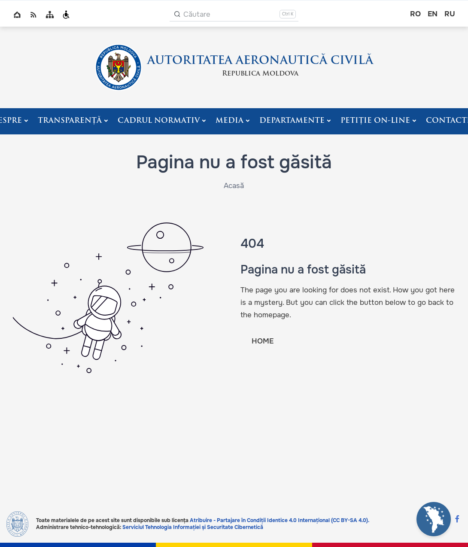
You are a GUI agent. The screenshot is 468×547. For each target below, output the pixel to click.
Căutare (196, 14)
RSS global (33, 14)
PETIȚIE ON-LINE (375, 121)
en (433, 13)
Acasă (234, 185)
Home (17, 14)
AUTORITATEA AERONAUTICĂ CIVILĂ (260, 61)
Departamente (292, 121)
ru (449, 13)
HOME (263, 341)
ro (415, 13)
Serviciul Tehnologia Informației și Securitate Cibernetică (192, 527)
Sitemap (50, 14)
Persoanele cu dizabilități (66, 14)
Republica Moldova (260, 73)
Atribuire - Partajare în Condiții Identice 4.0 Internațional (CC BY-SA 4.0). (279, 520)
